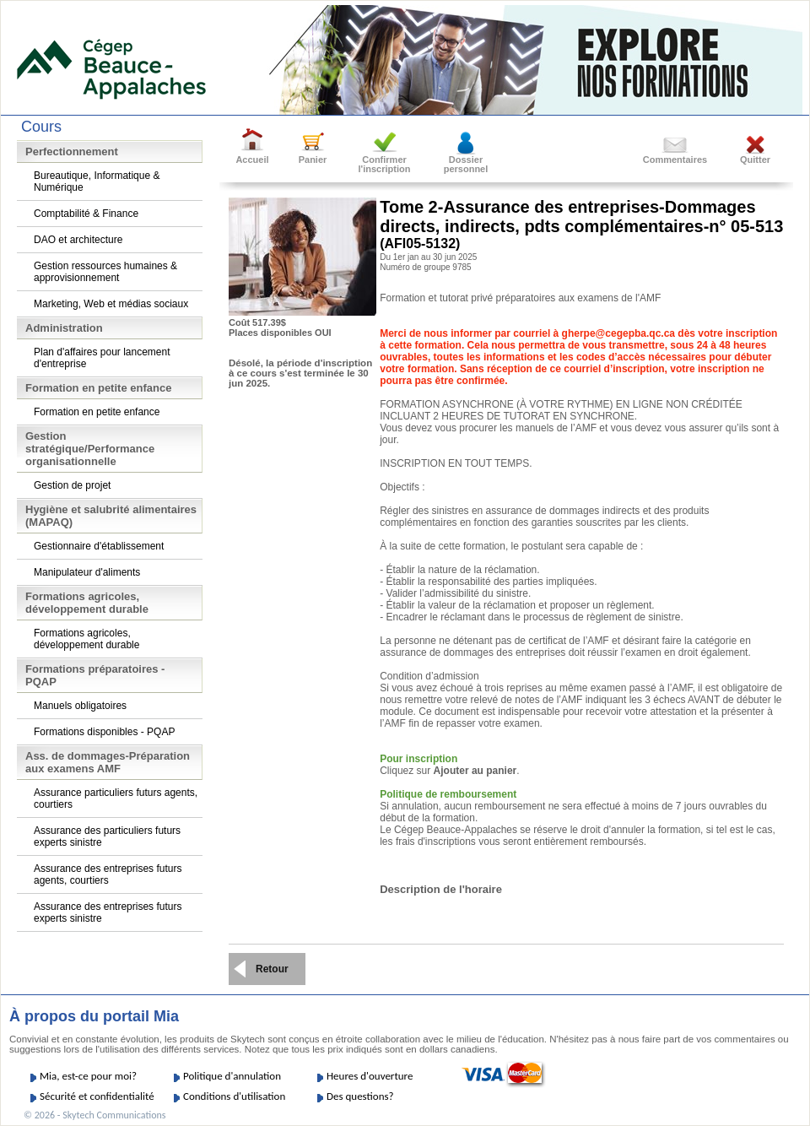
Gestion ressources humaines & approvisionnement (105, 272)
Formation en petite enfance (96, 412)
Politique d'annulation (232, 1075)
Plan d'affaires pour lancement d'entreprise (102, 358)
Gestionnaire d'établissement (99, 546)
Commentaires (675, 159)
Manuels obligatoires (80, 706)
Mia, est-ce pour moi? (88, 1075)
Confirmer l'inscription (385, 164)
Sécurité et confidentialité (97, 1096)
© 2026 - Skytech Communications (94, 1115)
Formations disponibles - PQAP (104, 732)
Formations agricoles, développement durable (86, 639)
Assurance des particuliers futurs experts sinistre (107, 836)
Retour (272, 969)
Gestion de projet (72, 485)
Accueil (251, 159)
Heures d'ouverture (370, 1075)
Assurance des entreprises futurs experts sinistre (107, 912)
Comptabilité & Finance (86, 213)
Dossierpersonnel (466, 164)
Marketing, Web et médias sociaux (111, 304)
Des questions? (360, 1096)
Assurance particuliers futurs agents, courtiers (115, 798)
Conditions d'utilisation (234, 1096)
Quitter (755, 159)
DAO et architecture (78, 240)
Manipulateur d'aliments (87, 572)
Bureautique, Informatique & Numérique (96, 181)
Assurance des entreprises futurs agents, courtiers (107, 874)
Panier (313, 159)
